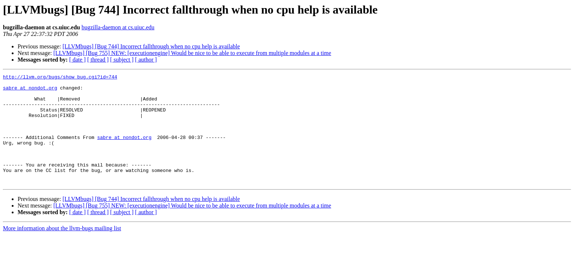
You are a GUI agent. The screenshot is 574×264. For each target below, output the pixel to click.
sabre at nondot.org (30, 91)
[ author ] (146, 59)
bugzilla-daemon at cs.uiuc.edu (118, 27)
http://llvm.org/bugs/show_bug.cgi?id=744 (60, 77)
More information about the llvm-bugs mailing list (62, 250)
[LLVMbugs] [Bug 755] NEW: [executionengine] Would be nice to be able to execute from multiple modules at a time (192, 53)
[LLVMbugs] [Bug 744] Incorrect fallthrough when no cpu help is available (151, 46)
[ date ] (77, 59)
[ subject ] (122, 59)
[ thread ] (98, 59)
